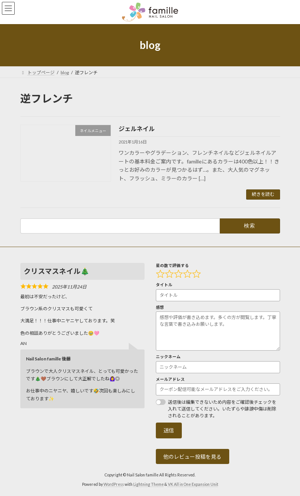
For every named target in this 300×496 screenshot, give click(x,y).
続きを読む (263, 194)
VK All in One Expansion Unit (193, 484)
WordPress (114, 484)
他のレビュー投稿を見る (192, 456)
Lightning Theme (148, 484)
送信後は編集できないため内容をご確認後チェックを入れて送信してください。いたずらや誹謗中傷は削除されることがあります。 (222, 408)
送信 (168, 430)
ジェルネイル (137, 128)
